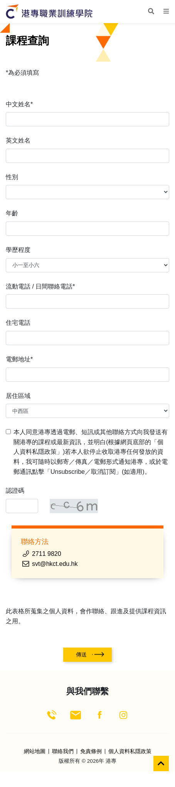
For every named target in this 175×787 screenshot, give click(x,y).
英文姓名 (18, 140)
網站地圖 (34, 751)
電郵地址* (19, 359)
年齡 (12, 213)
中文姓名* (19, 104)
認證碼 (15, 490)
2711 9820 (46, 553)
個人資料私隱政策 (129, 751)
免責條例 (91, 751)
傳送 (81, 654)
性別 (12, 177)
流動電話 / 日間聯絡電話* (40, 286)
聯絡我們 (63, 751)
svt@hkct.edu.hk (55, 563)
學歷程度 (18, 250)
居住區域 (18, 396)
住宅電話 (18, 322)
